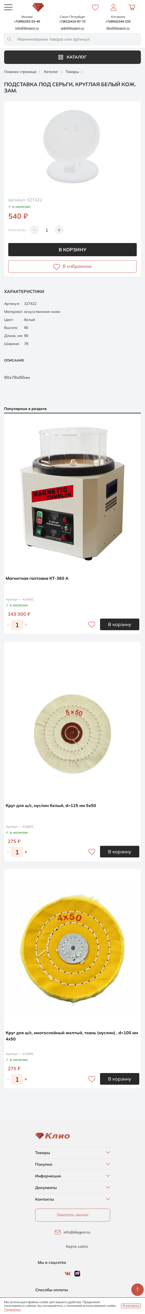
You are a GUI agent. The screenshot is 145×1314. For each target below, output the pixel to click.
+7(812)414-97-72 (72, 21)
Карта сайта (77, 1246)
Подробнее (12, 1309)
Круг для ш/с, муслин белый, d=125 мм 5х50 (51, 805)
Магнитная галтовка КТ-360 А (37, 578)
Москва (27, 17)
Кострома (118, 17)
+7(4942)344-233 (118, 21)
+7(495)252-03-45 (27, 21)
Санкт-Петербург (72, 17)
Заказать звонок (72, 1214)
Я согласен (131, 1306)
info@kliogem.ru (77, 1232)
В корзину (72, 250)
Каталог (72, 57)
